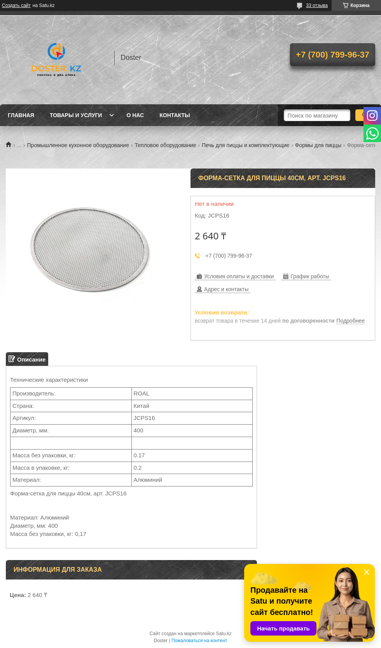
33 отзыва (317, 5)
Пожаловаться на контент (199, 640)
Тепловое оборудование (165, 145)
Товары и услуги (76, 115)
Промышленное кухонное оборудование (78, 145)
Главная (21, 115)
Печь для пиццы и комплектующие (245, 145)
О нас (135, 115)
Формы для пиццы (318, 145)
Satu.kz (223, 633)
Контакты (174, 115)
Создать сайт (16, 5)
